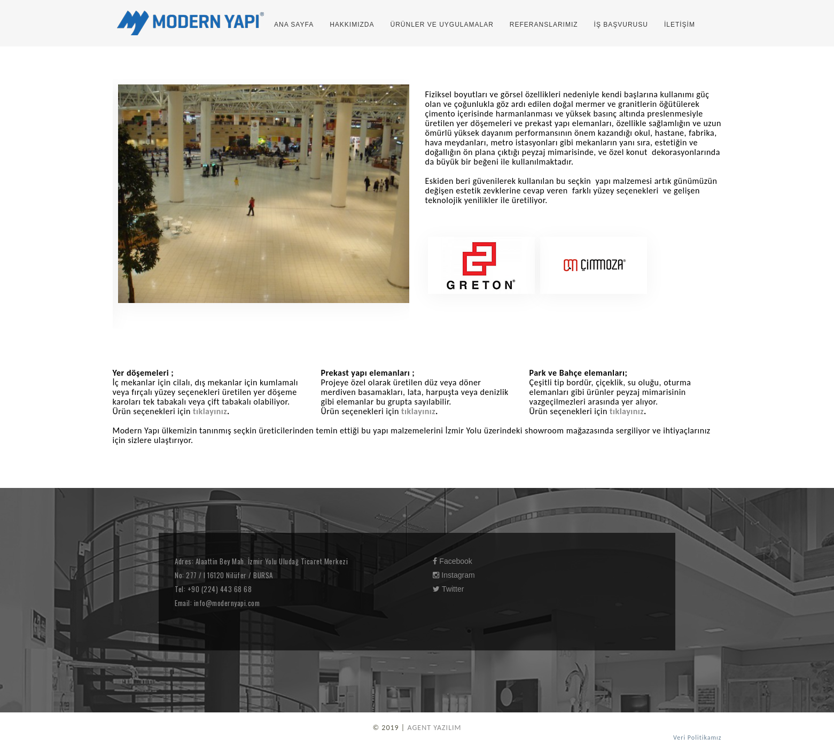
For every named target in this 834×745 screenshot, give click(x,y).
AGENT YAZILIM (434, 727)
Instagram (453, 575)
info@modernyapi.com (226, 602)
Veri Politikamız (697, 737)
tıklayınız (210, 411)
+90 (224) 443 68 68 (218, 589)
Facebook (452, 561)
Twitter (448, 589)
